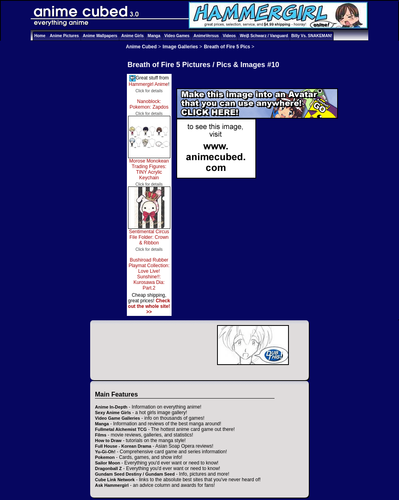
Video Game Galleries (117, 418)
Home (39, 36)
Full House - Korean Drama (123, 446)
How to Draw (108, 440)
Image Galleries (180, 47)
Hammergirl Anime (148, 84)
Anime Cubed (141, 47)
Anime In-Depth (111, 407)
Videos (229, 36)
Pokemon (105, 457)
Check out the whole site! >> (149, 306)
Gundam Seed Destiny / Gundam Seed (135, 474)
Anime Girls (132, 36)
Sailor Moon (107, 462)
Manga (154, 36)
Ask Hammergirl (111, 485)
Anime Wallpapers (100, 36)
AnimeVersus (206, 36)
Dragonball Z (108, 468)
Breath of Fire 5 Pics (227, 47)
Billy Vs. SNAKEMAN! (311, 36)
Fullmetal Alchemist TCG (121, 429)
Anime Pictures (64, 36)
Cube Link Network (115, 479)
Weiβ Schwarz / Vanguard (264, 36)
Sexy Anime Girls (113, 412)
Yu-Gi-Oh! (105, 451)
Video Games (177, 36)
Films (101, 435)
